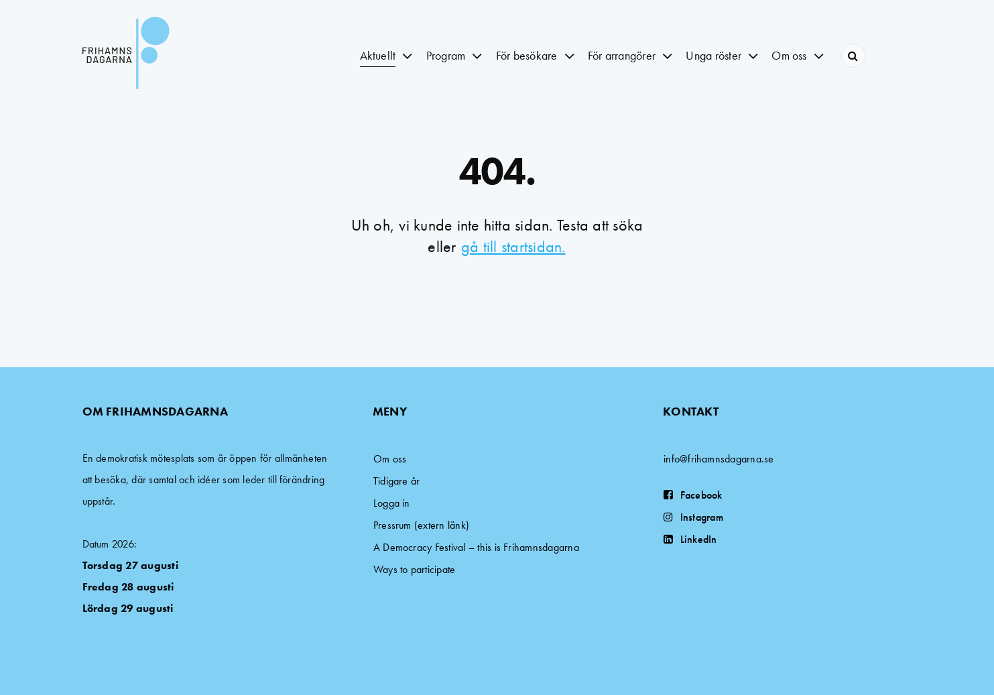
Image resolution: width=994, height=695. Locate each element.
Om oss (389, 459)
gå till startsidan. (513, 246)
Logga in (391, 503)
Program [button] (446, 55)
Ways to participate (414, 569)
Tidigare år (396, 481)
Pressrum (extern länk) (421, 525)
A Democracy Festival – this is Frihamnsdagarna (476, 547)
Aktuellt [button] (378, 55)
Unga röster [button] (713, 55)
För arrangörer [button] (622, 55)
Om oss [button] (788, 55)
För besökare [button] (527, 55)
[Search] (853, 56)
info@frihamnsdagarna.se (719, 459)
